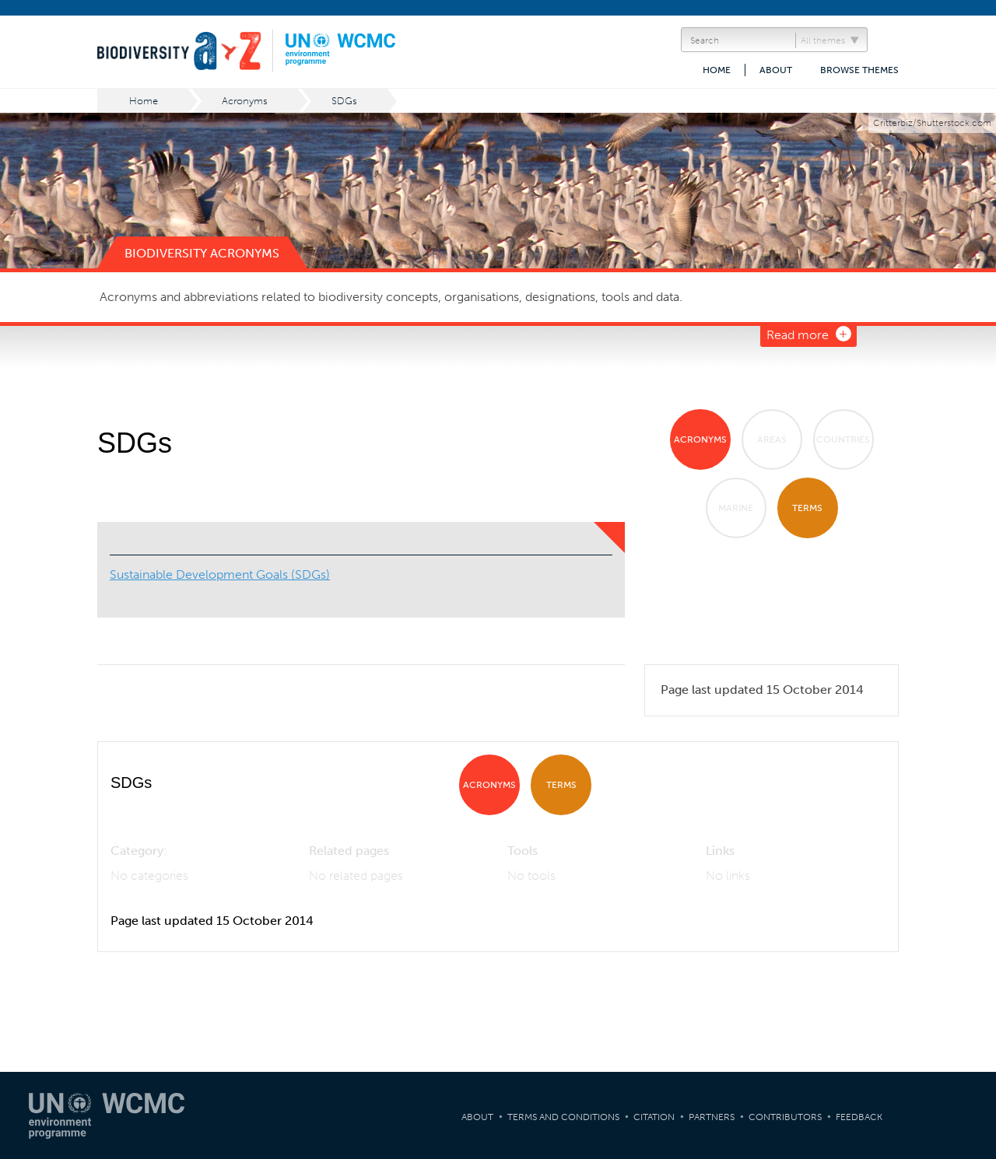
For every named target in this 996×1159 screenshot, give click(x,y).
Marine (735, 507)
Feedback (859, 1117)
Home (717, 70)
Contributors (785, 1117)
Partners (712, 1117)
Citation (654, 1117)
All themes (823, 40)
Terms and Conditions (563, 1117)
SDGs (344, 101)
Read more (797, 334)
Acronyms (245, 101)
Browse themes (859, 70)
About (775, 70)
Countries (843, 439)
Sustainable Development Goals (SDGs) (220, 574)
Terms (807, 507)
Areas (772, 439)
